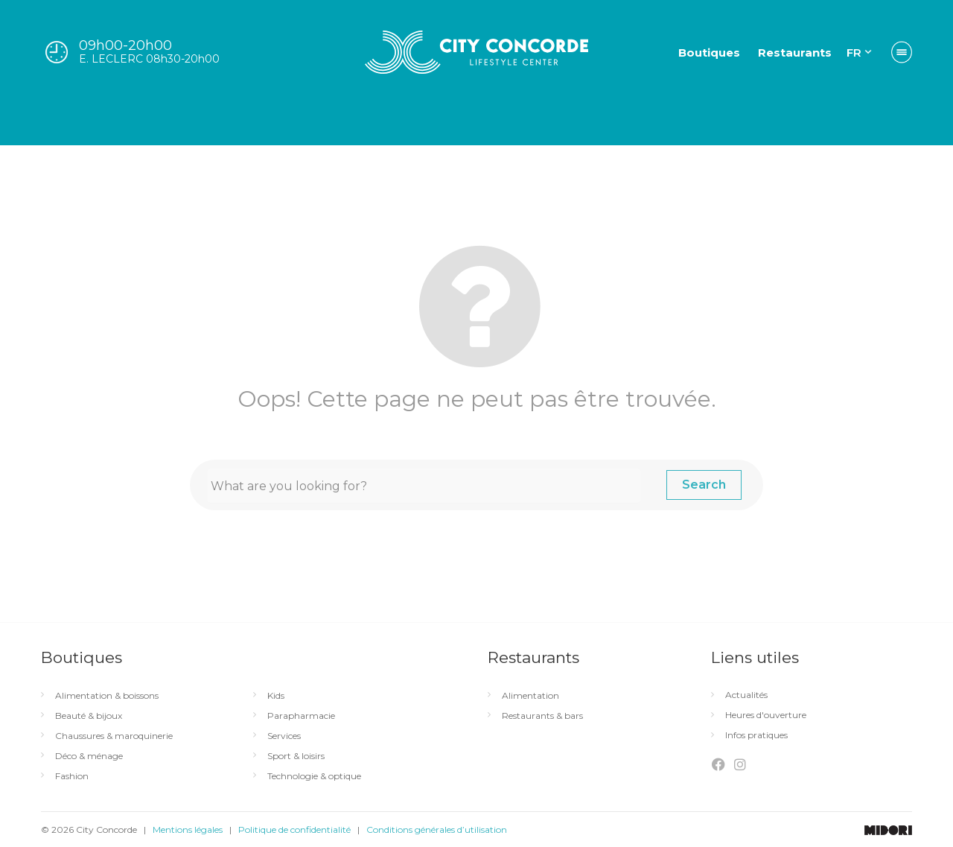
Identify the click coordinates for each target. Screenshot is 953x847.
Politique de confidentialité (294, 829)
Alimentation (530, 696)
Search (704, 485)
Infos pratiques (756, 735)
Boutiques (709, 52)
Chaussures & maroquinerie (114, 736)
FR (854, 52)
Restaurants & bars (542, 716)
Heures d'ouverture (765, 715)
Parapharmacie (301, 716)
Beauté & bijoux (88, 716)
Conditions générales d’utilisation (436, 829)
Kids (275, 696)
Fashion (72, 776)
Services (284, 736)
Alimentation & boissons (107, 696)
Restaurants (795, 52)
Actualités (746, 695)
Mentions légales (188, 829)
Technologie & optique (314, 776)
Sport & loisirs (296, 756)
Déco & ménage (89, 756)
